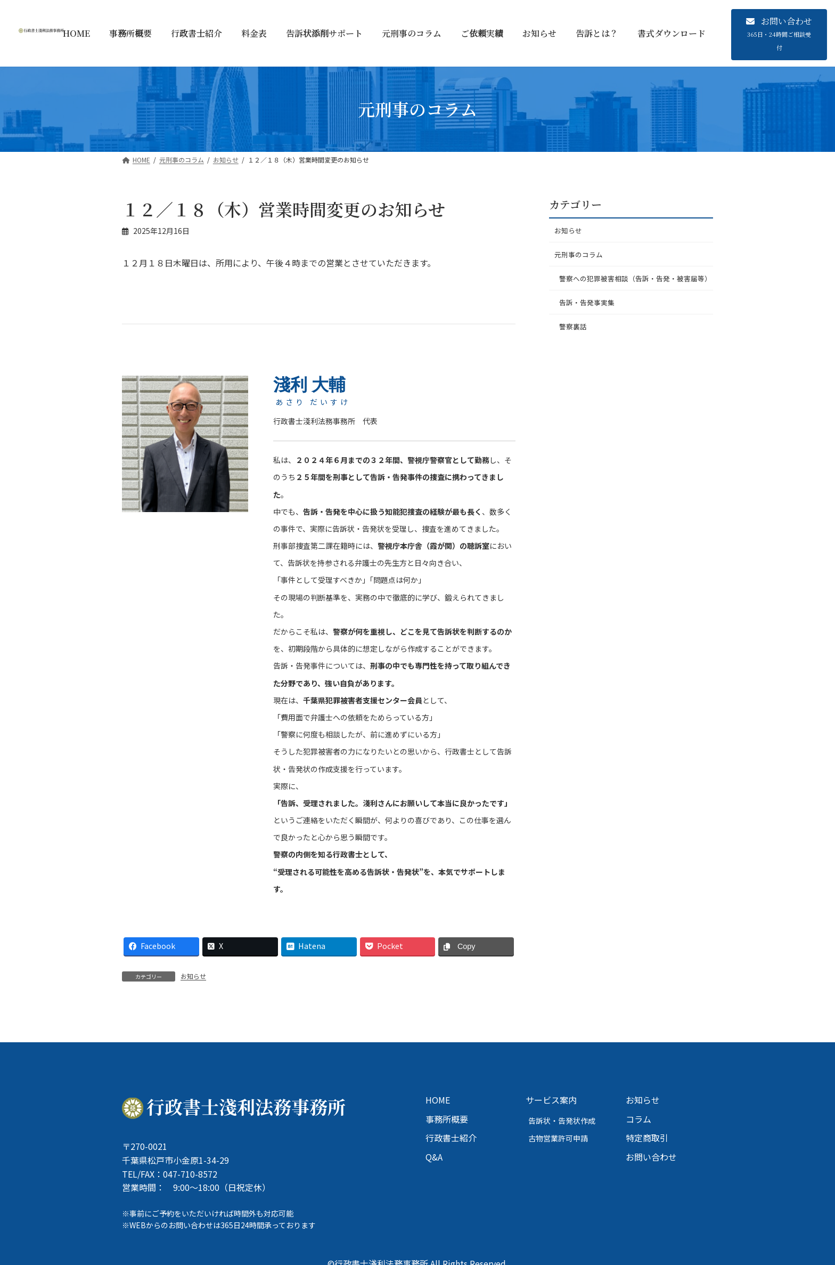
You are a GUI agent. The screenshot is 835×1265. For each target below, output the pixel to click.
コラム (638, 1118)
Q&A (434, 1156)
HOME (437, 1099)
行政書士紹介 (451, 1137)
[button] (779, 34)
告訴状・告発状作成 (561, 1120)
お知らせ (193, 975)
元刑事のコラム (580, 257)
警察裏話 (575, 346)
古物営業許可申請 (558, 1138)
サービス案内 (551, 1099)
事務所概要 (446, 1118)
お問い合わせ (651, 1156)
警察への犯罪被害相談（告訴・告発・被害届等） (634, 288)
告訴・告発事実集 (590, 320)
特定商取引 (647, 1137)
